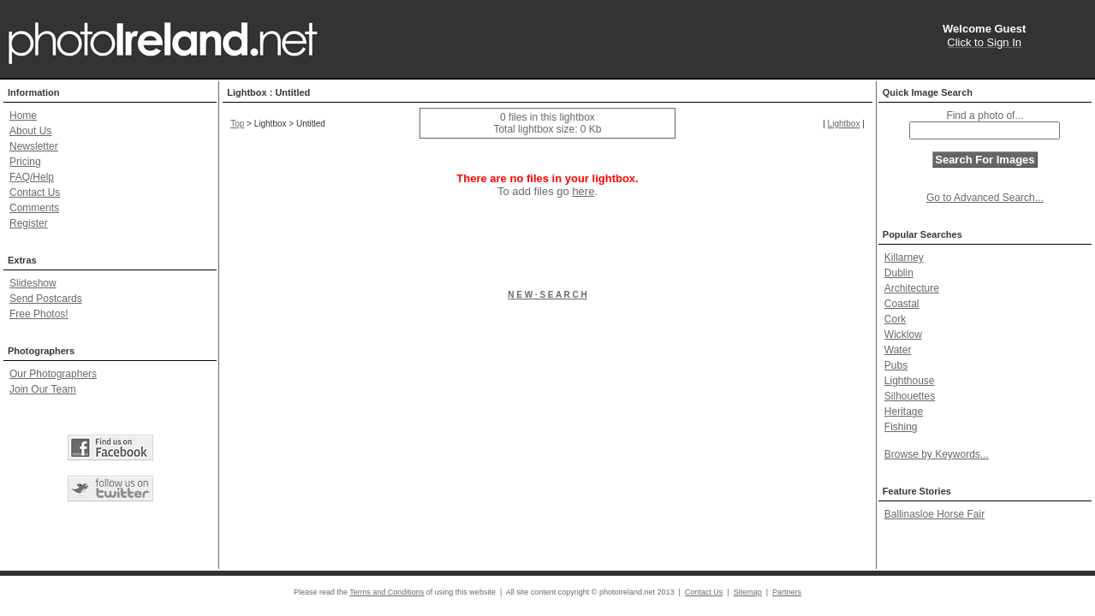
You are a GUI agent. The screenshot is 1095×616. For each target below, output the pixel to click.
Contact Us (34, 192)
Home (23, 115)
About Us (30, 131)
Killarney (904, 258)
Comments (34, 208)
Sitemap (748, 592)
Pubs (896, 365)
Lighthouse (909, 381)
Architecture (911, 288)
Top (237, 123)
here (583, 191)
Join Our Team (42, 389)
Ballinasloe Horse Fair (934, 514)
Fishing (901, 427)
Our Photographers (53, 374)
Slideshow (33, 283)
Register (28, 223)
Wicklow (903, 335)
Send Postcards (45, 299)
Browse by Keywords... (936, 454)
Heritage (903, 412)
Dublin (898, 273)
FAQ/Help (31, 177)
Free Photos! (38, 314)
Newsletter (33, 146)
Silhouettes (909, 396)
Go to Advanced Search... (985, 198)
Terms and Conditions (386, 592)
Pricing (25, 162)
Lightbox (844, 123)
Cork (895, 319)
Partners (786, 592)
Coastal (901, 304)
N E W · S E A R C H (547, 294)
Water (898, 350)
